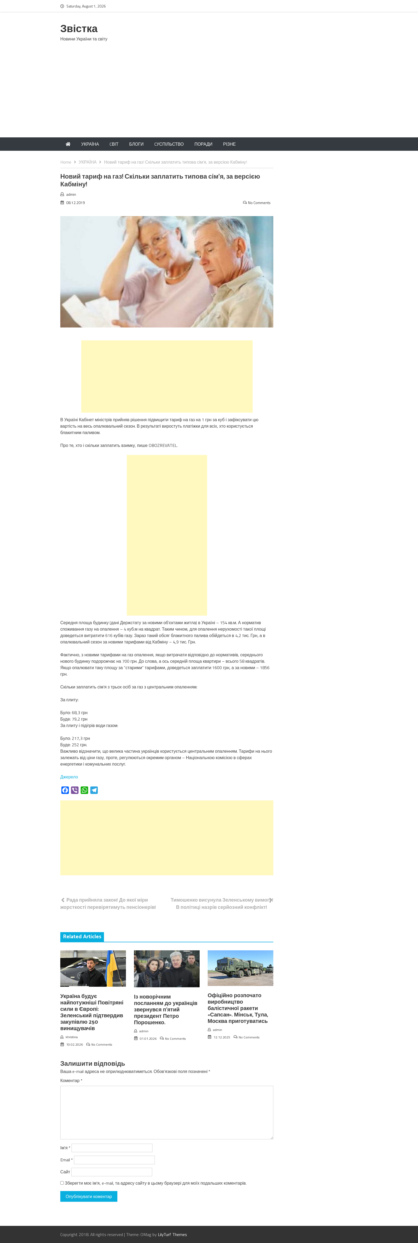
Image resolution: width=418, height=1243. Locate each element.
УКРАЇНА (90, 144)
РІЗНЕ (229, 144)
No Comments (259, 202)
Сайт (65, 1172)
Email (66, 1160)
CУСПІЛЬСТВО (169, 144)
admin (71, 194)
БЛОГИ (136, 144)
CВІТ (114, 144)
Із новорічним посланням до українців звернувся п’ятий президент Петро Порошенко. (165, 1010)
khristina (72, 1036)
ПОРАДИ (203, 144)
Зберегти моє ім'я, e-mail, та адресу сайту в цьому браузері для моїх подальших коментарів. (156, 1183)
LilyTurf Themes (172, 1234)
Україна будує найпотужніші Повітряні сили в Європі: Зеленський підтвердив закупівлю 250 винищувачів (92, 1012)
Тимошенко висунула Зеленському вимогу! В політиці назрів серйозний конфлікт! (222, 903)
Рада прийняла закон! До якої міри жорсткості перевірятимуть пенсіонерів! (108, 903)
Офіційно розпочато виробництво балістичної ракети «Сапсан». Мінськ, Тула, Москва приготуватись (238, 1008)
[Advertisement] (209, 97)
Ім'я (65, 1147)
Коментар (71, 1080)
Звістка (79, 29)
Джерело (69, 777)
